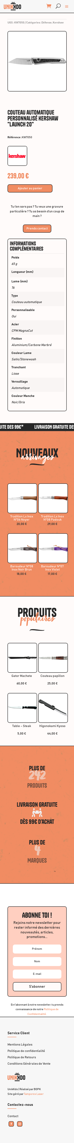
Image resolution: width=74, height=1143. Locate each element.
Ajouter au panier (30, 188)
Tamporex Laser (34, 1094)
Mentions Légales (19, 1044)
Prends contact (37, 228)
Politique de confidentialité (26, 1051)
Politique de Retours (21, 1057)
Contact (12, 1116)
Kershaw (58, 22)
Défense (46, 22)
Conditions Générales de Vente (29, 1063)
